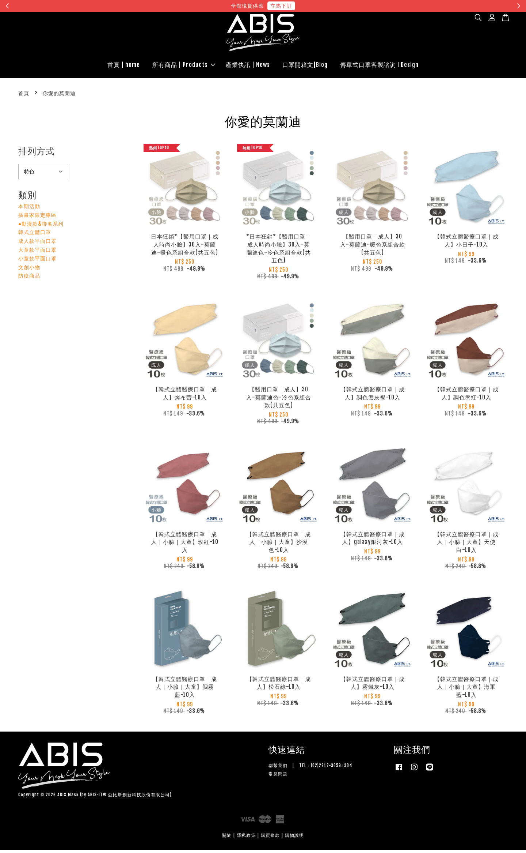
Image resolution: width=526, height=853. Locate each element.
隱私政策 (246, 838)
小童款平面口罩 (37, 261)
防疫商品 (29, 278)
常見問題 (277, 776)
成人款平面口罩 (37, 244)
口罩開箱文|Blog (305, 66)
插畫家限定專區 (37, 217)
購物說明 (294, 838)
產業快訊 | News (248, 66)
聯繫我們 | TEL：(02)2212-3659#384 (310, 768)
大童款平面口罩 (37, 252)
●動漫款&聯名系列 (41, 226)
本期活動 (29, 209)
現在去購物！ (330, 6)
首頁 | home (123, 66)
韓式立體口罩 (34, 235)
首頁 (23, 96)
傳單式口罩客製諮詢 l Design (379, 66)
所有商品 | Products (183, 66)
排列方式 (36, 154)
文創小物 (29, 270)
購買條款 (270, 838)
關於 (227, 838)
